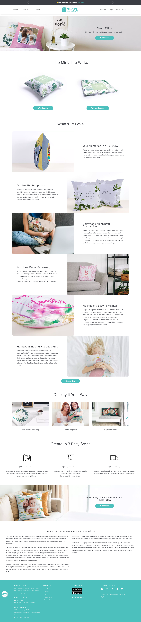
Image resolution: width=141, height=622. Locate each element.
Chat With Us (19, 600)
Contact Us (26, 617)
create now (70, 381)
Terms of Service (48, 600)
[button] (14, 417)
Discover (25, 10)
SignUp (103, 10)
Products (46, 591)
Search (36, 10)
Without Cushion (97, 108)
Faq (45, 594)
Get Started (104, 38)
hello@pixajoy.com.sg (29, 603)
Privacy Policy (48, 597)
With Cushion (43, 108)
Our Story (46, 588)
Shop (15, 10)
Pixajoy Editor (78, 598)
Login (111, 10)
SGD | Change (121, 10)
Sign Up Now (80, 2)
